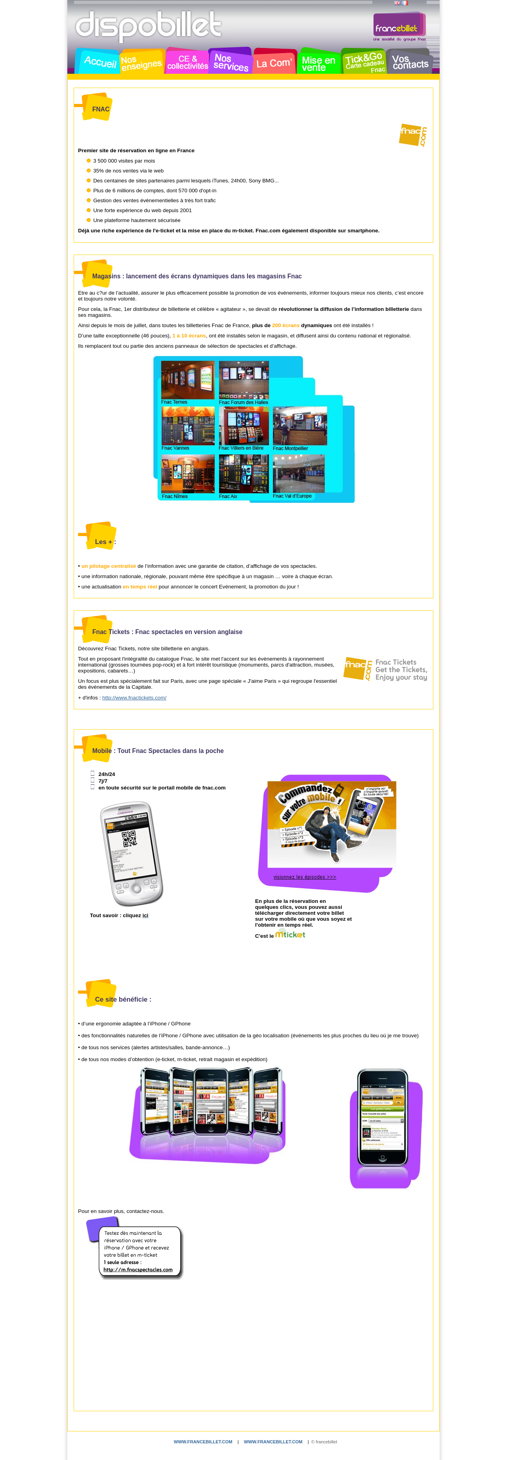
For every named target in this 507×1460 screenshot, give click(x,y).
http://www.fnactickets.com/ (134, 698)
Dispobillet (149, 27)
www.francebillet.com (203, 1441)
